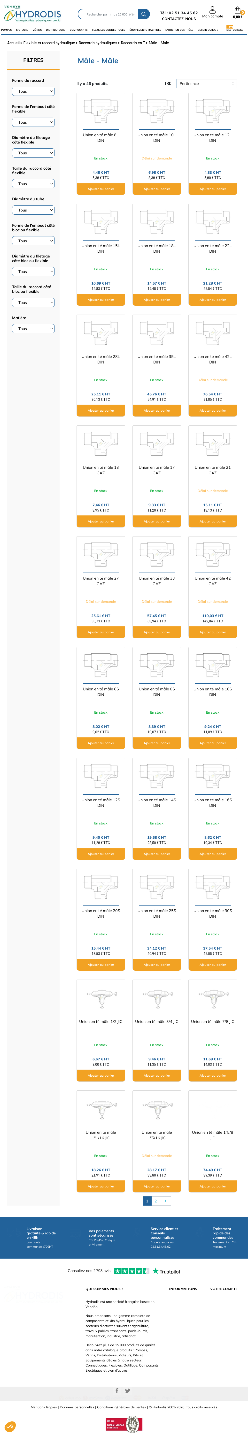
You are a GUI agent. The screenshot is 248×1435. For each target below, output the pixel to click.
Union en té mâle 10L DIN (157, 137)
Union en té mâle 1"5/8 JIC (212, 1135)
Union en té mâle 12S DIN (101, 802)
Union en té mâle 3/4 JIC (156, 1021)
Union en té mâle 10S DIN (213, 692)
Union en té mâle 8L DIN (101, 137)
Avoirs (215, 1332)
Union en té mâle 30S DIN (213, 913)
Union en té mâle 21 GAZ (213, 470)
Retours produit (222, 1317)
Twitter (128, 1391)
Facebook (117, 1391)
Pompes (6, 29)
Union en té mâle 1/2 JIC (100, 1021)
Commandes (220, 1324)
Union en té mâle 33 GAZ (157, 581)
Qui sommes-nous (183, 1324)
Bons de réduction (224, 1346)
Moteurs (22, 29)
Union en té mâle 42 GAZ (213, 581)
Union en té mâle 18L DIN (157, 248)
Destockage (234, 29)
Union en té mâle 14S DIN (157, 802)
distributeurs (55, 29)
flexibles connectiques (108, 29)
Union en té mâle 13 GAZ (101, 470)
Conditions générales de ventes (121, 1407)
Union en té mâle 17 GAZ (157, 470)
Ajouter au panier (101, 189)
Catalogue (177, 1317)
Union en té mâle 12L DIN (213, 137)
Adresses (217, 1339)
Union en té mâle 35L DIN (157, 359)
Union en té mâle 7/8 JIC (212, 1021)
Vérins (37, 29)
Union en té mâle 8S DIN (157, 692)
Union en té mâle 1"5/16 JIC (157, 1135)
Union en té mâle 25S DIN (157, 913)
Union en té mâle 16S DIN (213, 802)
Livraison (176, 1303)
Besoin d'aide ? (208, 29)
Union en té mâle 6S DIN (101, 692)
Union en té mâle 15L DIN (101, 248)
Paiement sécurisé (183, 1310)
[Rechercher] (108, 14)
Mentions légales (44, 1407)
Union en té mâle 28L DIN (101, 359)
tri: (167, 83)
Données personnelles (77, 1407)
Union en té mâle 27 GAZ (101, 581)
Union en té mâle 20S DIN (101, 913)
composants (78, 29)
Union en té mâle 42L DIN (213, 359)
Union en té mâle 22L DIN (213, 248)
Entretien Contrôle (179, 29)
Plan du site (178, 1354)
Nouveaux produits (183, 1346)
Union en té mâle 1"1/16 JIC (101, 1135)
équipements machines (145, 29)
